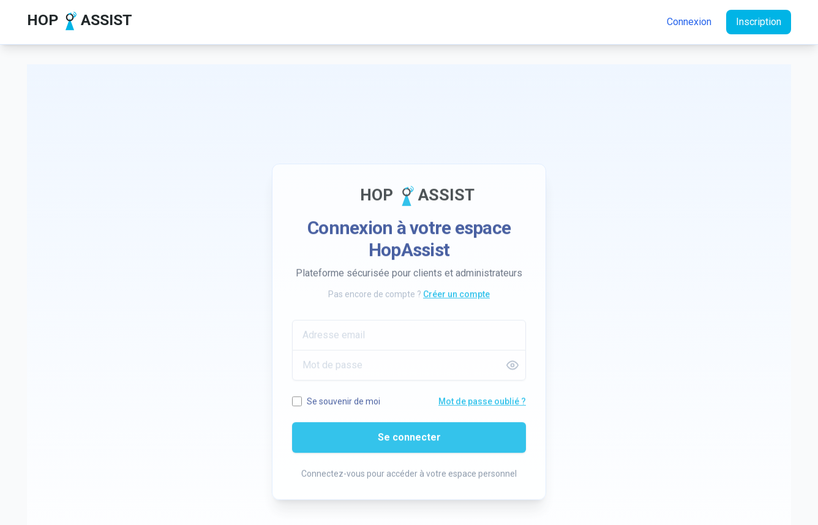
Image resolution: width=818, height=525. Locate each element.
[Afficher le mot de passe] (512, 369)
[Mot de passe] (409, 368)
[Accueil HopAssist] (74, 22)
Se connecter (409, 441)
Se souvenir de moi (343, 405)
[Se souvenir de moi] (297, 405)
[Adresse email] (409, 338)
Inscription (758, 22)
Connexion (689, 22)
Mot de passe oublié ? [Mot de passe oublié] (482, 405)
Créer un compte (456, 298)
